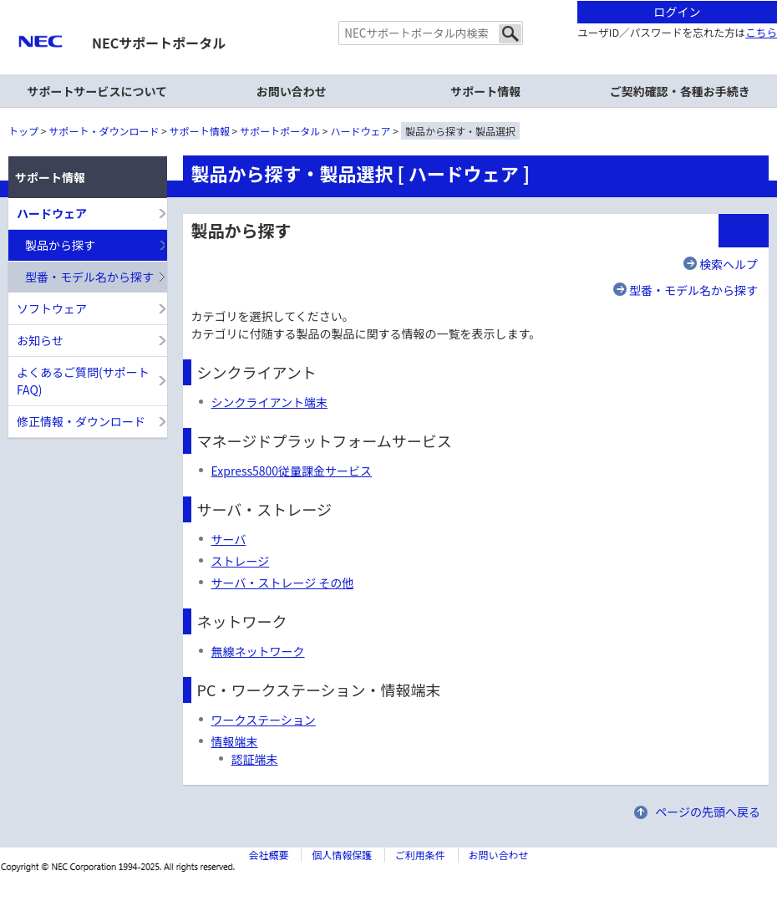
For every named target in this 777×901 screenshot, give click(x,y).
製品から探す (60, 245)
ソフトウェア (52, 308)
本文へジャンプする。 (388, 1)
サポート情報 (200, 131)
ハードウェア (361, 131)
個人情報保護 (342, 855)
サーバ (228, 539)
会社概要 (268, 855)
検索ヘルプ (728, 264)
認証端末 (254, 759)
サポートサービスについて (97, 91)
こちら (761, 32)
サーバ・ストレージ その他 (282, 582)
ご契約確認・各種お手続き (680, 91)
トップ (23, 131)
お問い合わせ (291, 91)
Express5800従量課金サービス (292, 470)
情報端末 (234, 741)
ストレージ (240, 560)
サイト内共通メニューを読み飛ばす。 (330, 21)
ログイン (677, 11)
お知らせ (40, 340)
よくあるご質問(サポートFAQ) (83, 381)
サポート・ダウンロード (103, 131)
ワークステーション (263, 719)
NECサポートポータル (159, 43)
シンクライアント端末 (269, 402)
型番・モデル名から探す (693, 290)
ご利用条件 (420, 855)
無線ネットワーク (258, 651)
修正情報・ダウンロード (81, 421)
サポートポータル (280, 131)
